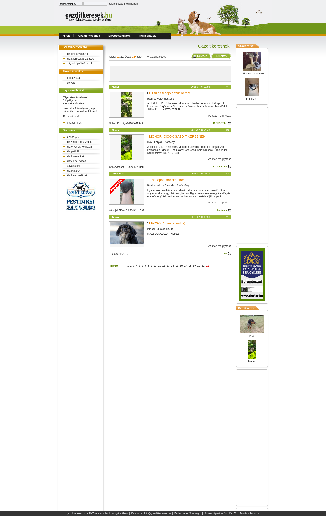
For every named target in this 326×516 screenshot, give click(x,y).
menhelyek (73, 137)
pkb (227, 253)
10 (155, 265)
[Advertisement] (170, 73)
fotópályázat (74, 77)
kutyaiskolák (74, 165)
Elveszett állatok (119, 35)
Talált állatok (147, 35)
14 (172, 265)
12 (163, 265)
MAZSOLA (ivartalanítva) (167, 223)
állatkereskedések (77, 175)
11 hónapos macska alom (166, 180)
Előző (114, 265)
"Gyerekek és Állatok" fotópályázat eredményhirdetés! (75, 100)
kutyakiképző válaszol (79, 63)
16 (181, 265)
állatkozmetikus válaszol (81, 58)
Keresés (202, 56)
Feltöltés (221, 56)
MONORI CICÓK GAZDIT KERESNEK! (177, 136)
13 (168, 265)
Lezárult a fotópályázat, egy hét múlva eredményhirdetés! (80, 110)
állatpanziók (73, 170)
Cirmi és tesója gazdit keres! (169, 93)
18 (189, 265)
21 (202, 265)
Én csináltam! (71, 116)
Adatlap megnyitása (219, 115)
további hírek (74, 122)
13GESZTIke (222, 123)
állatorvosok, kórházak (79, 146)
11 (159, 265)
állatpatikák (73, 151)
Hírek (66, 35)
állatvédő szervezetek (79, 141)
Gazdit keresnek (89, 35)
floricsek (224, 210)
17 (185, 265)
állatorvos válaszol (77, 53)
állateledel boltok (76, 161)
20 (198, 265)
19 (194, 265)
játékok (71, 82)
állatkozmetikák (75, 156)
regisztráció (132, 3)
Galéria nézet (156, 56)
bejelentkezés (116, 3)
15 (176, 265)
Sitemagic (195, 513)
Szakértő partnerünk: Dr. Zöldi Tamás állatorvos (231, 513)
